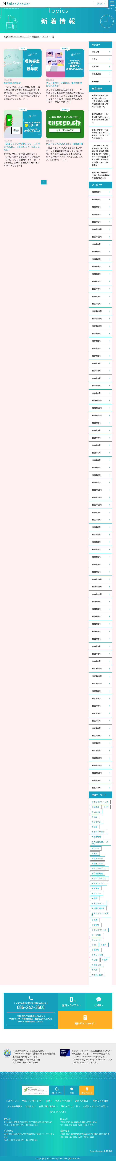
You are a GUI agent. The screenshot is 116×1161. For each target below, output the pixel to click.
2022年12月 (97, 490)
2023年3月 (96, 467)
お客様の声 (96, 74)
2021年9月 (96, 601)
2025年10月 (97, 236)
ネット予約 (98, 954)
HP (107, 807)
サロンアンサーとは (31, 1100)
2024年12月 (97, 311)
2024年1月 (96, 393)
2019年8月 (96, 780)
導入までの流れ (62, 1100)
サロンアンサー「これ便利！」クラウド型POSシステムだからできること (100, 134)
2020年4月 (96, 728)
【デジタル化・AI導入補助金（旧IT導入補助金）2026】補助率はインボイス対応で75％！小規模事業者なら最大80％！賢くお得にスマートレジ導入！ (100, 155)
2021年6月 (96, 624)
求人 (95, 853)
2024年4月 (96, 370)
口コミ (96, 848)
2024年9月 (96, 333)
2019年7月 (96, 787)
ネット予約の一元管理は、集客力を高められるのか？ (64, 84)
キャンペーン (99, 903)
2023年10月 (97, 415)
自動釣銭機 (98, 873)
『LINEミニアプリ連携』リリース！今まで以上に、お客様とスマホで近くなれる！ (22, 146)
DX (95, 945)
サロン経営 (98, 974)
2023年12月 (97, 400)
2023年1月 (96, 482)
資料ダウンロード (86, 1090)
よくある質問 (14, 1106)
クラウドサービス (101, 802)
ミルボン (97, 821)
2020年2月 (96, 743)
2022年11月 (97, 497)
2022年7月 (96, 527)
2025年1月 (96, 303)
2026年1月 (96, 221)
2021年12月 (97, 579)
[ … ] (25, 98)
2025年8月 (96, 251)
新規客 (96, 925)
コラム (94, 59)
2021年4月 (96, 639)
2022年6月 (96, 534)
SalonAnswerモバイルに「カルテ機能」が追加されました (100, 175)
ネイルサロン (99, 883)
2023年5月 (96, 452)
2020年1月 (96, 750)
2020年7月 (96, 705)
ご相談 (71, 1090)
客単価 (96, 888)
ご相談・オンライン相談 (94, 1106)
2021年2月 (96, 653)
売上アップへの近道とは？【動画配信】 (65, 143)
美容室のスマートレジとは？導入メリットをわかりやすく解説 (100, 118)
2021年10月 (97, 594)
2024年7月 (96, 348)
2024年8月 (96, 341)
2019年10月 (97, 773)
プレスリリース (100, 930)
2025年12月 (97, 229)
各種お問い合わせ (47, 1106)
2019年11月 (97, 765)
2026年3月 (96, 207)
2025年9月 (96, 244)
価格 (48, 1100)
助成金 (96, 807)
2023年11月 (97, 408)
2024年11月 (97, 318)
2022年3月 (96, 557)
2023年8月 (96, 430)
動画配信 (95, 81)
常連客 (96, 949)
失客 (95, 920)
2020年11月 (97, 676)
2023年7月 (96, 437)
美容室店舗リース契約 (99, 842)
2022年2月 (96, 564)
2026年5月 (96, 192)
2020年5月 (96, 720)
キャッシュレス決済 (99, 914)
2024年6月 (96, 356)
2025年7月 (96, 259)
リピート (97, 940)
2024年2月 (96, 385)
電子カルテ (98, 863)
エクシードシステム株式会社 (35, 1090)
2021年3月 (96, 646)
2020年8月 (96, 698)
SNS (95, 816)
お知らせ (100, 4)
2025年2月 (96, 296)
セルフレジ (98, 858)
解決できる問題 (100, 1100)
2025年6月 (96, 266)
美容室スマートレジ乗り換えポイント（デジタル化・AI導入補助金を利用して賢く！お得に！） (100, 101)
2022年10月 (97, 504)
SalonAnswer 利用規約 (101, 1151)
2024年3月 (96, 378)
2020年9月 (96, 691)
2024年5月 (96, 363)
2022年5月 (96, 542)
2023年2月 (96, 475)
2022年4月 (96, 549)
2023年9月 (96, 423)
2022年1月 (96, 572)
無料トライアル (56, 1090)
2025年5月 (96, 274)
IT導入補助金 (99, 908)
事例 (104, 945)
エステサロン (99, 831)
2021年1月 (96, 661)
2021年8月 (96, 609)
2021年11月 (97, 586)
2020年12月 (97, 668)
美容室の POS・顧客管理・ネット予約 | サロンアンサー (15, 3)
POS (95, 969)
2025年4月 (96, 281)
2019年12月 (97, 758)
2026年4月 (96, 199)
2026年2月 (96, 214)
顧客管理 (97, 836)
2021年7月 (96, 616)
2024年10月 (97, 326)
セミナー (97, 893)
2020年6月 (96, 713)
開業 (95, 898)
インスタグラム (100, 868)
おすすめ (95, 66)
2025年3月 (96, 288)
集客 (106, 959)
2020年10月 (97, 683)
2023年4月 (96, 460)
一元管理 (97, 935)
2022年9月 (96, 512)
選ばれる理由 (81, 1100)
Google (97, 811)
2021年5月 (96, 631)
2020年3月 (96, 735)
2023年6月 (96, 445)
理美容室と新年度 (12, 82)
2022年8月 (96, 519)
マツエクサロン (100, 878)
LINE (95, 959)
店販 (95, 826)
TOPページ (11, 1100)
